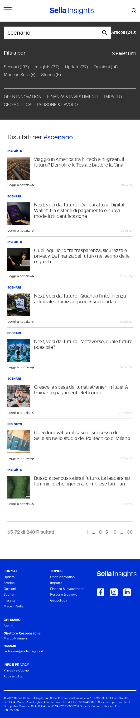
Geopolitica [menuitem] (58, 600)
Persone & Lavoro (57, 105)
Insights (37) (47, 67)
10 (114, 532)
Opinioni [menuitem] (10, 589)
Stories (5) (51, 75)
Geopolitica (17, 105)
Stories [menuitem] (9, 583)
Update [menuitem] (9, 577)
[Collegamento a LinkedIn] (127, 592)
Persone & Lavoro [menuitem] (63, 595)
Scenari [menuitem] (9, 595)
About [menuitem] (8, 626)
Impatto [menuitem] (56, 583)
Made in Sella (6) (19, 75)
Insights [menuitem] (9, 600)
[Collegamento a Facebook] (100, 592)
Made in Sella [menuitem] (14, 606)
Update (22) (76, 67)
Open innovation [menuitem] (62, 577)
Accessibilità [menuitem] (13, 676)
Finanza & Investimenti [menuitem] (67, 589)
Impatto (113, 97)
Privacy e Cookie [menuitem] (16, 670)
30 (130, 532)
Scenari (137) (16, 67)
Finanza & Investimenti (72, 97)
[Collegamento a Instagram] (113, 592)
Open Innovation (22, 97)
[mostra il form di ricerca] (134, 11)
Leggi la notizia (18, 185)
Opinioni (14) (106, 67)
